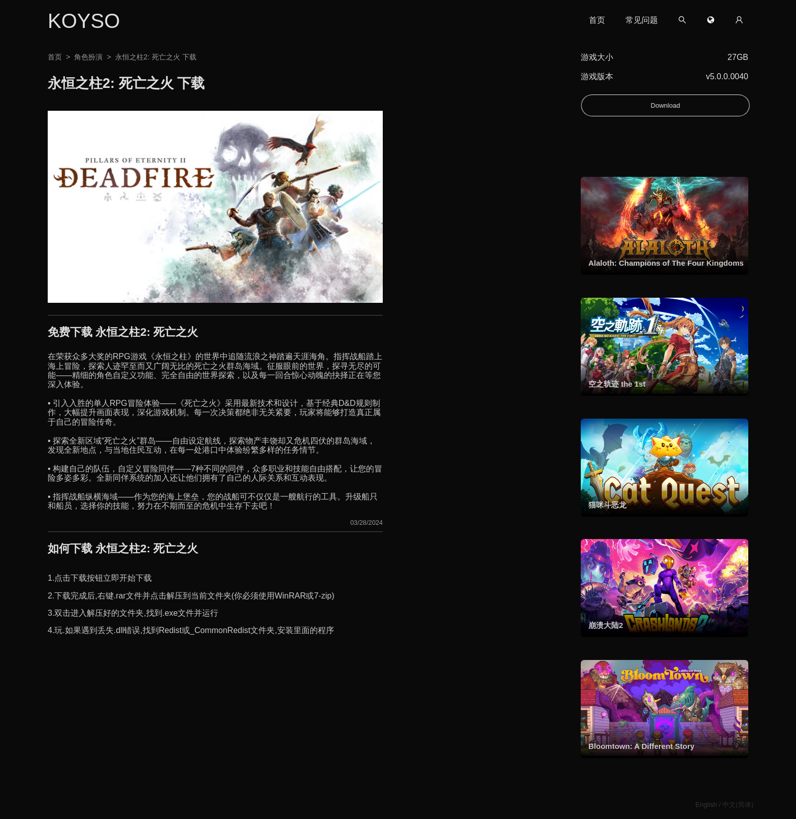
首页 (597, 20)
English (706, 804)
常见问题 (641, 20)
